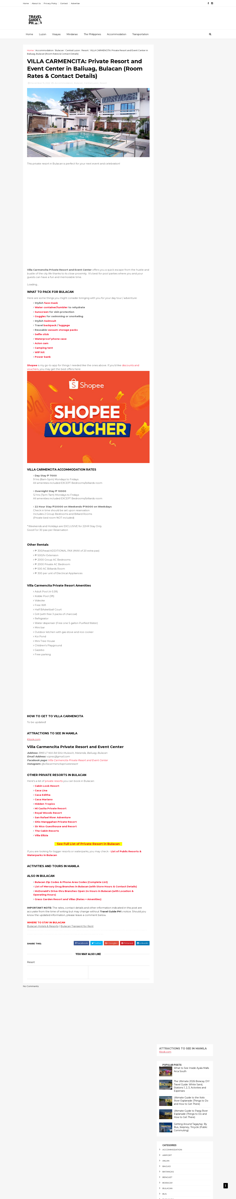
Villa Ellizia (44, 826)
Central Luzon (75, 50)
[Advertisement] (87, 193)
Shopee (35, 362)
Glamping (165, 266)
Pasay (163, 382)
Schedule (165, 448)
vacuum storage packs (66, 327)
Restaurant (166, 437)
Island (163, 282)
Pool (163, 415)
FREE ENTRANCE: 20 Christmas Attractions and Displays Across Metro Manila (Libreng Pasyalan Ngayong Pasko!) (124, 1176)
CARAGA (164, 221)
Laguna (164, 288)
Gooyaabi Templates (74, 1194)
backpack (53, 322)
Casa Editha (45, 786)
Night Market (167, 348)
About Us (39, 3)
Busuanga (165, 199)
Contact (67, 3)
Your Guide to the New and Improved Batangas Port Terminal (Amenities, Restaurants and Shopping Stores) (124, 1135)
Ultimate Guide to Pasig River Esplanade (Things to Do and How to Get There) (188, 114)
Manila (163, 321)
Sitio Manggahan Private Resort (59, 813)
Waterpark (166, 531)
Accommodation (116, 34)
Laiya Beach (166, 293)
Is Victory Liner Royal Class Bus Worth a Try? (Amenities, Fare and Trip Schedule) (124, 1161)
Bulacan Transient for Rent (79, 921)
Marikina (165, 326)
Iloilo (163, 271)
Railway (164, 426)
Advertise (78, 3)
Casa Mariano (47, 790)
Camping (164, 210)
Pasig (163, 387)
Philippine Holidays (171, 409)
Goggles (43, 313)
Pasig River (166, 393)
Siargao (164, 464)
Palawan (165, 359)
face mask (54, 300)
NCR (162, 343)
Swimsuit (53, 318)
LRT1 (162, 304)
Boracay (165, 183)
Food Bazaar (167, 260)
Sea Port (165, 453)
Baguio (164, 166)
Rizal (163, 442)
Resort (87, 50)
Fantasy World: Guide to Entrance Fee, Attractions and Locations (122, 1054)
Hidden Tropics (48, 795)
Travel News (167, 508)
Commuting (166, 249)
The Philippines (92, 34)
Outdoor (165, 354)
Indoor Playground (171, 277)
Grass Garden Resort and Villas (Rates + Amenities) (71, 894)
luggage (67, 322)
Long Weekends (169, 299)
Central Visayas (168, 238)
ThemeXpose (43, 1194)
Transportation (140, 34)
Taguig (163, 481)
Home (29, 3)
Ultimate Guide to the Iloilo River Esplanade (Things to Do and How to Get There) (188, 101)
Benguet (164, 177)
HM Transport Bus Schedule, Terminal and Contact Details (124, 1146)
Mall (162, 315)
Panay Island (167, 365)
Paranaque (166, 376)
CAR (162, 216)
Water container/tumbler (54, 304)
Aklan (163, 161)
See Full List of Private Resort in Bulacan (87, 835)
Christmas (165, 244)
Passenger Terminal (171, 398)
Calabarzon (167, 205)
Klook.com (36, 731)
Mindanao (72, 34)
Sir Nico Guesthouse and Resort (59, 817)
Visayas (56, 34)
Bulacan (62, 50)
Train (163, 497)
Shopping (165, 459)
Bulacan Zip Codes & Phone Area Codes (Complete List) (74, 873)
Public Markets (168, 420)
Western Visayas (169, 536)
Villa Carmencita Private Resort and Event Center (81, 751)
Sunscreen (45, 309)
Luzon (42, 34)
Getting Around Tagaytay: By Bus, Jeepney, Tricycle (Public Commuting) (188, 127)
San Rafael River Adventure (56, 808)
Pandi (163, 370)
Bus (162, 194)
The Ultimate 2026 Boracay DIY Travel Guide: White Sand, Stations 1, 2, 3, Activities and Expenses (189, 86)
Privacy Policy (53, 3)
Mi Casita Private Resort (53, 799)
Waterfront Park (170, 525)
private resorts (57, 772)
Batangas (165, 172)
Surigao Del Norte (170, 470)
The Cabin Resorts (50, 822)
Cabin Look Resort (50, 777)
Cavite (163, 227)
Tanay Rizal (166, 486)
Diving (163, 254)
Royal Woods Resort (51, 804)
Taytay (163, 492)
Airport (164, 155)
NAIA (162, 337)
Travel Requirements (172, 514)
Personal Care (168, 404)
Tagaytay (165, 475)
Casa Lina (44, 781)
